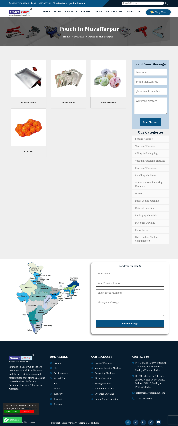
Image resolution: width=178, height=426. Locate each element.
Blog (56, 366)
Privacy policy (30, 408)
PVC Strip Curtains (145, 221)
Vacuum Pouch (28, 102)
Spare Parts (141, 228)
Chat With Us (12, 420)
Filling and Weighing (146, 153)
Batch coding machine (106, 396)
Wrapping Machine (145, 146)
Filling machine (103, 381)
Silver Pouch (68, 102)
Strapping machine (105, 371)
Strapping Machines (145, 167)
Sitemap (58, 402)
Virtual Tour (113, 11)
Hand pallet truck (104, 386)
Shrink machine (103, 376)
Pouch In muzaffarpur (101, 36)
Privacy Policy (69, 420)
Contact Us (133, 11)
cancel (26, 411)
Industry (58, 391)
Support (86, 11)
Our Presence (61, 371)
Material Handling (145, 207)
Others (138, 192)
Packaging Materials (146, 214)
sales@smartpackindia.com (73, 3)
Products (71, 11)
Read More (26, 387)
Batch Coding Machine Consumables (147, 237)
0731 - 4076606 (144, 397)
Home (46, 11)
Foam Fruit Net (108, 102)
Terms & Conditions (89, 420)
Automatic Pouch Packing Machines (149, 183)
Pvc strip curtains (104, 391)
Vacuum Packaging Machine (150, 160)
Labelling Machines (145, 174)
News (98, 11)
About (57, 11)
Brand (57, 386)
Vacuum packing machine (108, 366)
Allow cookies (11, 411)
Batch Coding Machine (147, 199)
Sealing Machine (144, 138)
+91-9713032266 (20, 3)
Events (57, 361)
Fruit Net (28, 151)
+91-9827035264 (44, 3)
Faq (56, 381)
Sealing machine (103, 361)
